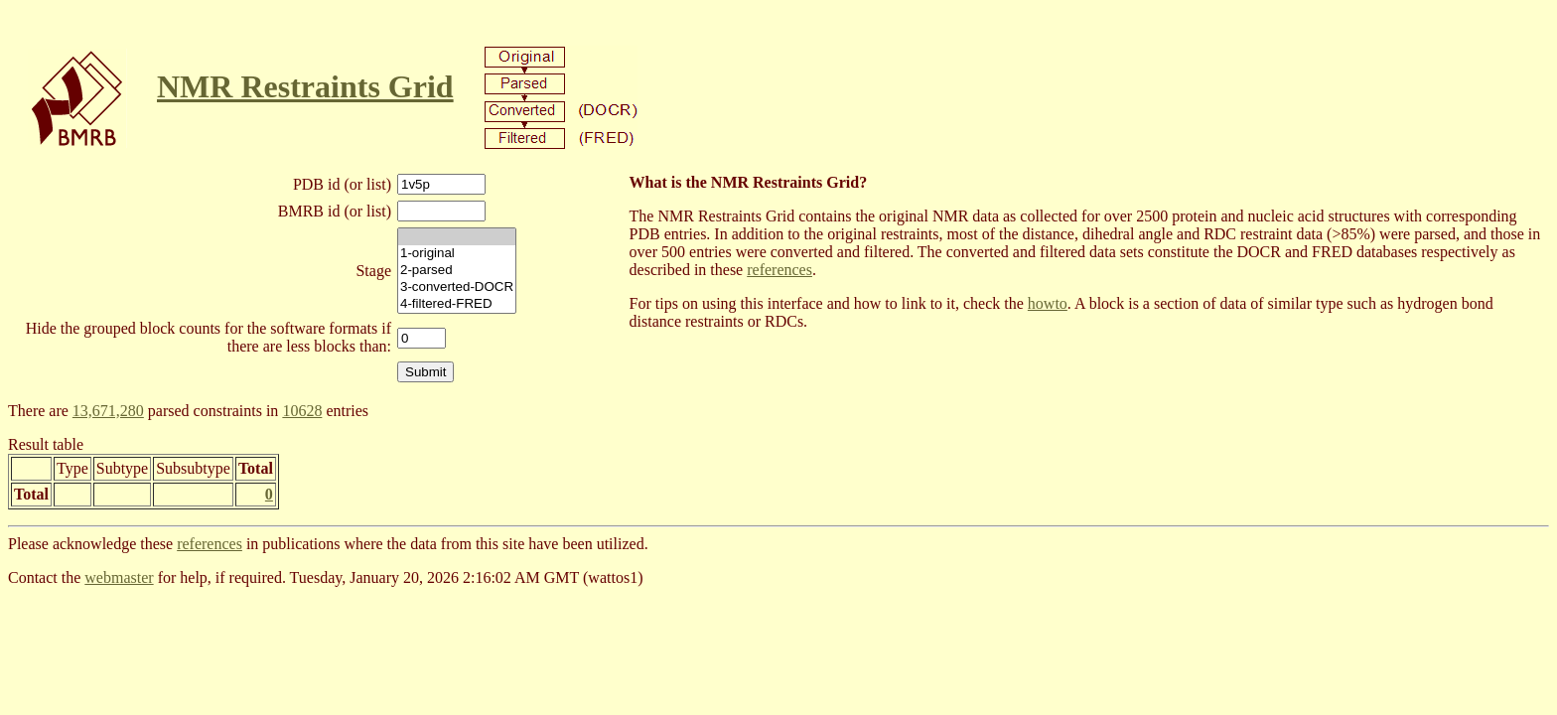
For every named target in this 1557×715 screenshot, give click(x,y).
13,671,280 (108, 410)
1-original (456, 253)
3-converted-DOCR (456, 287)
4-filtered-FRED (456, 304)
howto (1047, 303)
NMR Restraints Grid (305, 86)
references (779, 269)
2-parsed (456, 270)
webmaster (118, 577)
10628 (302, 410)
